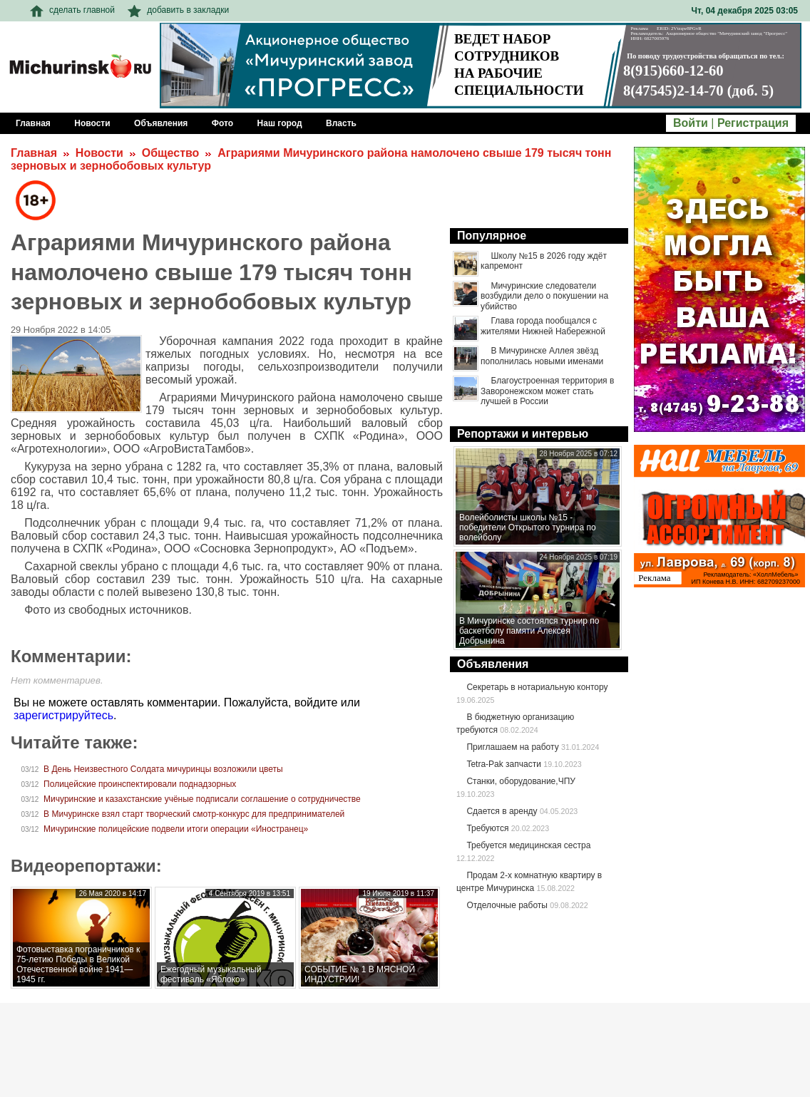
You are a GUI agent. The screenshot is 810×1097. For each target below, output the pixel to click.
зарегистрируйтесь (63, 715)
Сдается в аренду (501, 811)
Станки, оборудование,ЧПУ (520, 781)
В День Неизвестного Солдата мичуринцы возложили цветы (163, 769)
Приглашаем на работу (512, 747)
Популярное (491, 236)
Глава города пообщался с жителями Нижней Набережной (543, 326)
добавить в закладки (178, 10)
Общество (171, 153)
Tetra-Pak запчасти (503, 764)
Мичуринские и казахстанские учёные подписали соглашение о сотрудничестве (202, 799)
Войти (690, 123)
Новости (99, 153)
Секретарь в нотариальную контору (537, 687)
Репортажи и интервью (522, 434)
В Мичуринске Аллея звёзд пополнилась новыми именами (542, 356)
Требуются (487, 828)
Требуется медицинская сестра (528, 845)
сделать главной (72, 10)
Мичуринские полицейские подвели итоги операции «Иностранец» (175, 829)
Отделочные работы (507, 905)
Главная (34, 153)
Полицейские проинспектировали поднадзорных (139, 784)
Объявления (492, 664)
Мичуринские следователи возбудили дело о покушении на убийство (544, 296)
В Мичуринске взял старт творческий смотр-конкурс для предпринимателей (193, 814)
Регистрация (753, 123)
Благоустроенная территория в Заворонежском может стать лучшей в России (547, 391)
